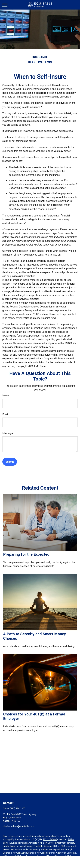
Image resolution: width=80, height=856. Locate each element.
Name (5, 395)
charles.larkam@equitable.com (18, 826)
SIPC (5, 843)
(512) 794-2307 (17, 808)
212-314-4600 (50, 839)
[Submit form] (9, 462)
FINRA (71, 839)
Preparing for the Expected (26, 554)
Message (7, 433)
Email (5, 414)
